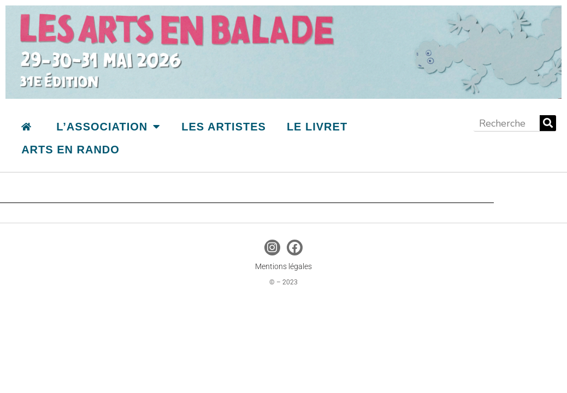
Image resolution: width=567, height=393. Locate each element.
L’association (108, 127)
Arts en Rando (70, 150)
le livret (317, 127)
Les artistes (223, 127)
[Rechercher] (548, 123)
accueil (26, 126)
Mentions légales (283, 266)
